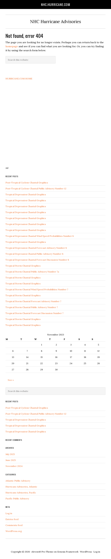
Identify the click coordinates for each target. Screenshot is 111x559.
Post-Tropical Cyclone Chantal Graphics (27, 182)
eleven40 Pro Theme (42, 551)
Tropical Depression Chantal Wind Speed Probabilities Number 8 (40, 236)
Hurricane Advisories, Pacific (21, 492)
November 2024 (14, 466)
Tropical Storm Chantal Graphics (23, 265)
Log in (9, 513)
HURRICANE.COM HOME (19, 78)
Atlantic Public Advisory (18, 480)
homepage (12, 46)
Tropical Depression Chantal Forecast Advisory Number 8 (36, 247)
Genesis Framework (67, 551)
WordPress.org (14, 531)
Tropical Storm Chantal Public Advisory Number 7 (32, 307)
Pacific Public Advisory (17, 498)
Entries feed (12, 519)
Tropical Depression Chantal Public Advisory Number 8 (34, 253)
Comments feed (14, 525)
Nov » (11, 380)
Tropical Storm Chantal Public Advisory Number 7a (32, 271)
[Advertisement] (29, 127)
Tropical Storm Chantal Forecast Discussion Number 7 (34, 313)
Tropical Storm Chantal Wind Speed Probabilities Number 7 (37, 289)
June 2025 (11, 460)
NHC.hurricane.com (55, 4)
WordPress (86, 551)
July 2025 (10, 454)
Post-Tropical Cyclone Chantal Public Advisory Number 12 (36, 188)
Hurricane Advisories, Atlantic (21, 486)
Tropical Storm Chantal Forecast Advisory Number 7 (33, 301)
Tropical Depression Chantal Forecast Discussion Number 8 (37, 259)
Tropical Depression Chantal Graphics (26, 194)
